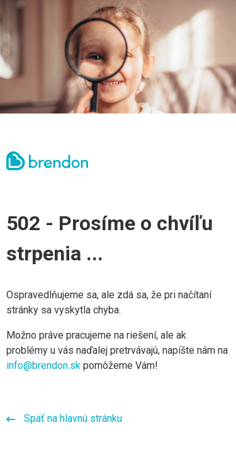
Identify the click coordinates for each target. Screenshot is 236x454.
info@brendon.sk (43, 365)
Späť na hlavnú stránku (64, 418)
